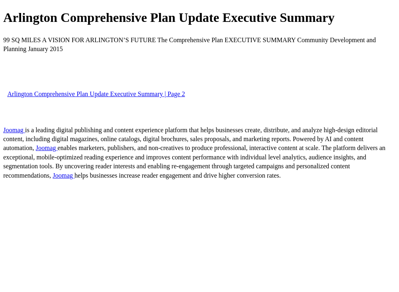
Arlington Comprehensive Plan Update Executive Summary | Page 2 (96, 93)
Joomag (14, 130)
